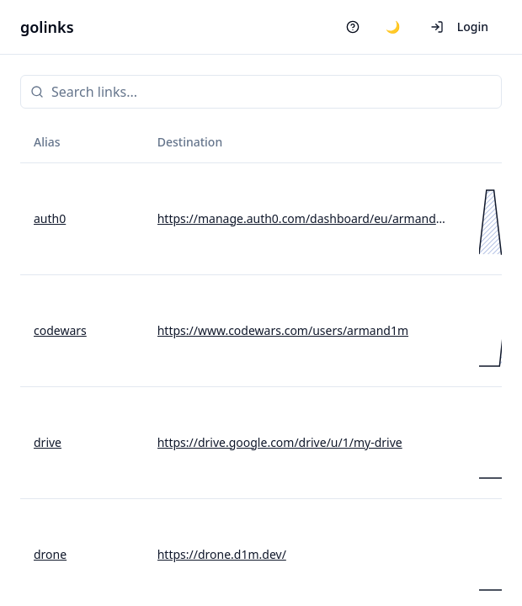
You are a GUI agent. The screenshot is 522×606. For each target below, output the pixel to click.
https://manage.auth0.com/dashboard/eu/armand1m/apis (304, 218)
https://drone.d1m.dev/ (221, 554)
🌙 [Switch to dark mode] (393, 27)
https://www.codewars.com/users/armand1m (282, 330)
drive (47, 442)
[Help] (353, 27)
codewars (60, 330)
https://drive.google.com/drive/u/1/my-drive (279, 442)
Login (459, 27)
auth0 (50, 218)
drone (50, 554)
